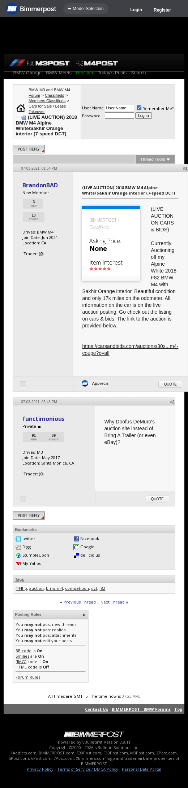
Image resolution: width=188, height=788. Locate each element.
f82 (102, 588)
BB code (23, 650)
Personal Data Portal (141, 769)
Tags (19, 579)
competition (77, 588)
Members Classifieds (47, 101)
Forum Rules (28, 677)
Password (91, 115)
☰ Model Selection (86, 8)
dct (94, 588)
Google (87, 546)
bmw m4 (54, 588)
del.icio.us (90, 555)
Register (162, 10)
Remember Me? (155, 108)
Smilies (22, 656)
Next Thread (113, 602)
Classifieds (54, 95)
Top (178, 709)
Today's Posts (112, 72)
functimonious (43, 419)
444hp (21, 588)
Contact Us (96, 709)
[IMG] (21, 661)
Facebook (89, 538)
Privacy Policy (40, 769)
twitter (28, 538)
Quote (170, 384)
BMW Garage (27, 72)
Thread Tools (152, 159)
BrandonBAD (39, 185)
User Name (93, 107)
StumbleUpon (35, 555)
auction (36, 588)
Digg (26, 546)
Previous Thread (80, 602)
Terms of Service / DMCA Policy (87, 769)
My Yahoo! (32, 563)
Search (138, 72)
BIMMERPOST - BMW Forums (141, 709)
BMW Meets (59, 72)
